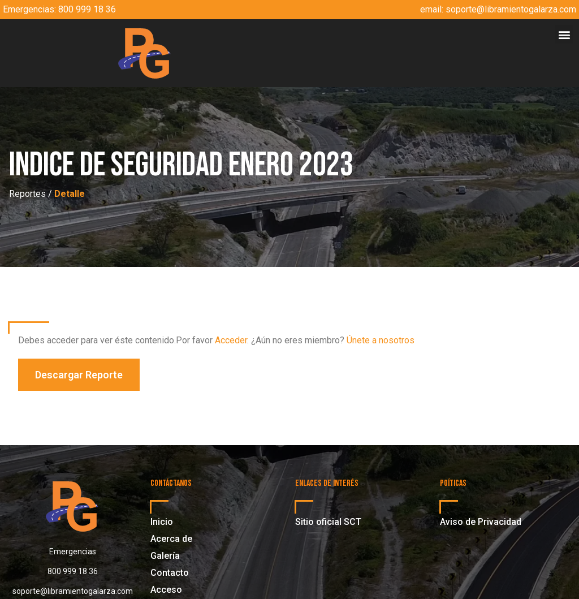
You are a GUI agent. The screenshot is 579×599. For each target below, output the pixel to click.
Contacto (169, 572)
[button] (564, 34)
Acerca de (171, 538)
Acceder (231, 340)
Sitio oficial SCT (328, 521)
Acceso (166, 589)
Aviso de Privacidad (480, 521)
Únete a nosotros (380, 340)
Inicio (161, 521)
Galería (165, 555)
